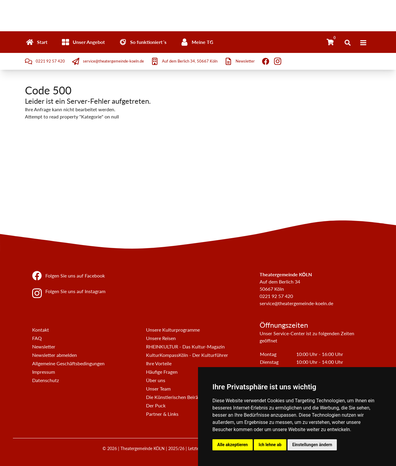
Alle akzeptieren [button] (232, 444)
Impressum (43, 372)
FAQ (37, 338)
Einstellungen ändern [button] (312, 444)
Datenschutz (45, 380)
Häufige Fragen (162, 372)
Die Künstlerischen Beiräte (174, 397)
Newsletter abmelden (54, 355)
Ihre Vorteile (159, 363)
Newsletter (43, 346)
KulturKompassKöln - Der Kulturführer (187, 355)
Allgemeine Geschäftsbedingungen (68, 363)
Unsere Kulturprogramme (173, 330)
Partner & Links (162, 414)
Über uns (155, 380)
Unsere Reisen (161, 338)
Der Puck (156, 405)
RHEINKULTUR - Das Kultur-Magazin (185, 346)
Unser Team (158, 388)
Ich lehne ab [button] (270, 444)
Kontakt (40, 330)
